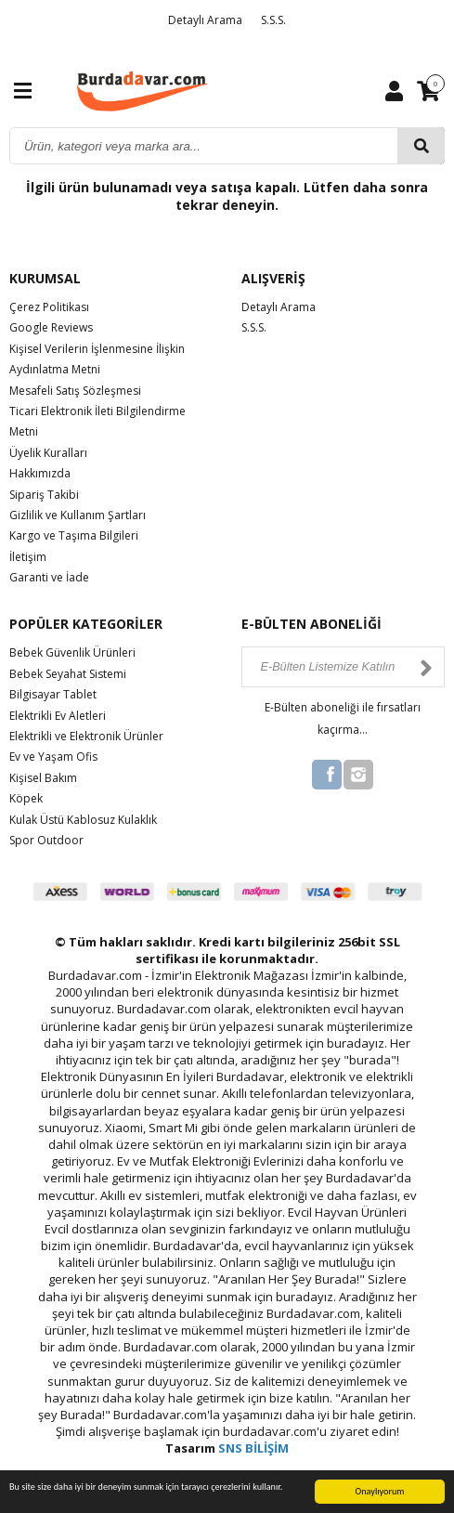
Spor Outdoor (46, 840)
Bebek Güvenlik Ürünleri (72, 652)
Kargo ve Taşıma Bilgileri (73, 535)
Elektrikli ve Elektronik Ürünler (86, 736)
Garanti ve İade (49, 577)
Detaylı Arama (205, 20)
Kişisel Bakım (43, 778)
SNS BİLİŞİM (253, 1448)
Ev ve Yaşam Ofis (53, 756)
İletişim (27, 557)
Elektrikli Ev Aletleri (57, 716)
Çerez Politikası (49, 307)
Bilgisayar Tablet (53, 694)
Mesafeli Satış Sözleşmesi (75, 390)
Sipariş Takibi (44, 494)
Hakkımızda (40, 473)
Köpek (26, 798)
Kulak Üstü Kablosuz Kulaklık (83, 820)
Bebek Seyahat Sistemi (67, 674)
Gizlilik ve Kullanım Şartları (77, 515)
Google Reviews (51, 327)
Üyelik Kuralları (48, 453)
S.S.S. (273, 20)
